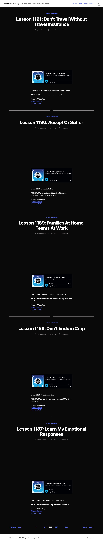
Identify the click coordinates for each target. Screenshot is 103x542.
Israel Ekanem (42, 30)
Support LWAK (88, 3)
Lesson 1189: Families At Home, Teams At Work (51, 225)
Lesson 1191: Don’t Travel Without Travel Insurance (51, 21)
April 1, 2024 (53, 439)
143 (56, 527)
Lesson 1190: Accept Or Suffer (51, 122)
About (80, 3)
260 (66, 527)
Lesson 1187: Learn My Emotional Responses (51, 431)
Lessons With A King (11, 3)
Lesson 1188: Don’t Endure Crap (51, 328)
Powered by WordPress (34, 538)
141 (44, 527)
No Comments (64, 30)
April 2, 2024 (53, 334)
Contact (75, 3)
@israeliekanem (36, 101)
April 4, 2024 (53, 128)
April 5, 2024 (53, 30)
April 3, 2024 (53, 233)
